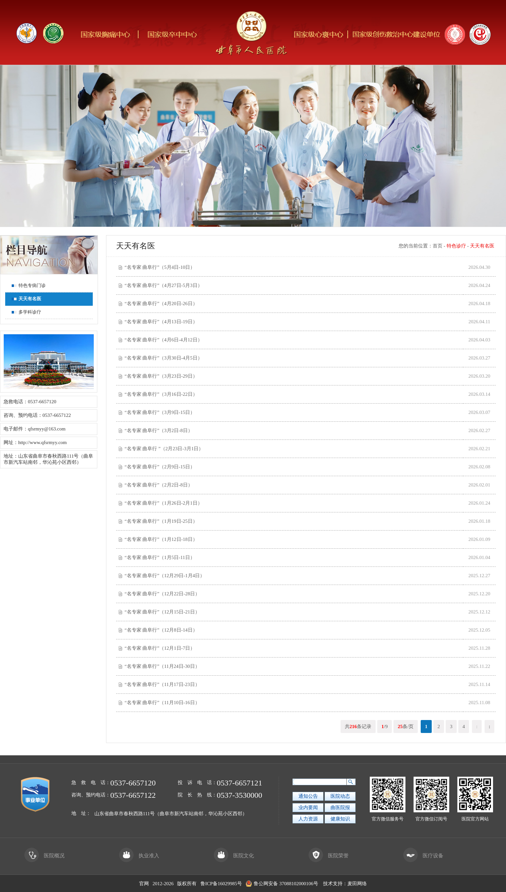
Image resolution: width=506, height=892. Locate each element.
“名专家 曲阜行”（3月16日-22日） (161, 394)
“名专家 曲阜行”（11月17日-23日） (162, 684)
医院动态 (340, 796)
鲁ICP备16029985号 (221, 883)
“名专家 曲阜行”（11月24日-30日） (162, 666)
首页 (437, 245)
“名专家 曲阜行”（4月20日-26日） (161, 303)
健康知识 (340, 818)
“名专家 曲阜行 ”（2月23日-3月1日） (164, 448)
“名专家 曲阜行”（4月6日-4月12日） (163, 339)
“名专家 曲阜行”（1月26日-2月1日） (163, 503)
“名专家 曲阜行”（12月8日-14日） (161, 630)
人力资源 (308, 818)
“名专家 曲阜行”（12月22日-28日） (162, 593)
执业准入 (139, 855)
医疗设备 (423, 855)
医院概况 (44, 855)
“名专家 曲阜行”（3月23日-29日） (161, 376)
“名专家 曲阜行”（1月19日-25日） (161, 521)
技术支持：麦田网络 (345, 883)
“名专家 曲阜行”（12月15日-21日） (162, 611)
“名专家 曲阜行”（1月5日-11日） (160, 557)
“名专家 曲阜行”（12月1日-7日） (160, 648)
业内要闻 (308, 807)
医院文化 (234, 855)
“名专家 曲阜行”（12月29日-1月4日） (165, 575)
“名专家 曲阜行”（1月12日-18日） (161, 539)
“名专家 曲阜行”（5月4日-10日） (160, 267)
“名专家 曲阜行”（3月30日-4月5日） (163, 357)
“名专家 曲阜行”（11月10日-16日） (162, 702)
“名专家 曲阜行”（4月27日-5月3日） (163, 285)
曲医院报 (340, 807)
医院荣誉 (328, 855)
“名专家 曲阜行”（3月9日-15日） (160, 412)
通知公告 (308, 796)
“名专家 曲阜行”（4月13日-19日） (161, 321)
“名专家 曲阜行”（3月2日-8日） (159, 430)
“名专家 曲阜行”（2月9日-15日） (160, 466)
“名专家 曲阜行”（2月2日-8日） (159, 484)
